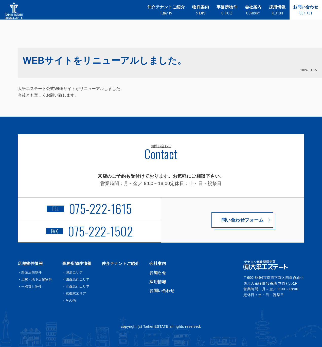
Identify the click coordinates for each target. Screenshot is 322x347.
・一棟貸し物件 (30, 286)
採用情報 (157, 282)
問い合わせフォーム (233, 220)
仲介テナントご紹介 (120, 263)
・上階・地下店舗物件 (35, 279)
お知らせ (157, 272)
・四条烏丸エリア (76, 279)
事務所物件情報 (77, 263)
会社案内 (157, 263)
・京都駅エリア (74, 293)
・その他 (69, 300)
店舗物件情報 (30, 263)
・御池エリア (72, 272)
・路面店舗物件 (30, 272)
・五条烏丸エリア (76, 286)
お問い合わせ (161, 290)
